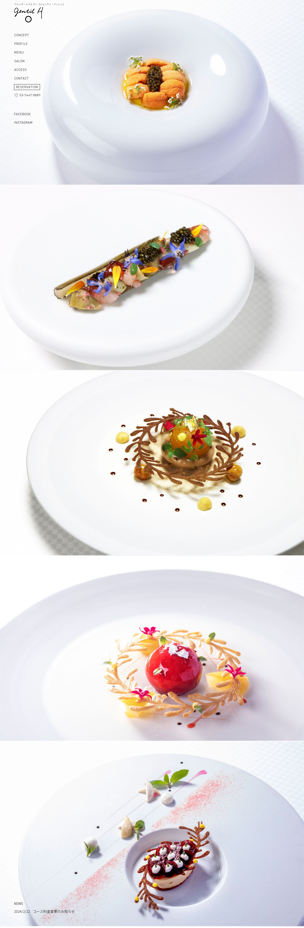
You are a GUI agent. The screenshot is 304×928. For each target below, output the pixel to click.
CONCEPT (21, 35)
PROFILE (21, 44)
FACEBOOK (22, 114)
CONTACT (21, 78)
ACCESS (20, 70)
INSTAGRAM (23, 122)
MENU (19, 52)
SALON (19, 61)
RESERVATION (27, 87)
